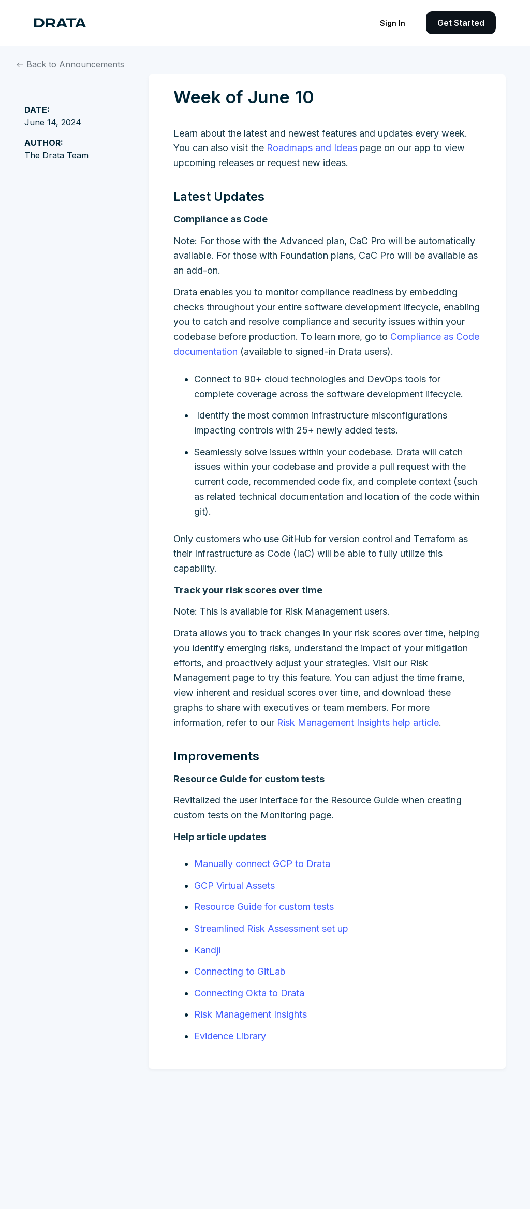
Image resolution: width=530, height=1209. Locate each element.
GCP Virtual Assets (234, 885)
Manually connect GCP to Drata (262, 863)
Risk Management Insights (250, 1014)
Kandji (207, 950)
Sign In (392, 23)
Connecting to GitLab (240, 971)
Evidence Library (230, 1036)
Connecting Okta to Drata (249, 993)
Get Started (460, 23)
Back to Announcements (70, 64)
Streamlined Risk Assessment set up (271, 928)
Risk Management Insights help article (358, 722)
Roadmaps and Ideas (312, 147)
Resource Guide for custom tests (264, 906)
